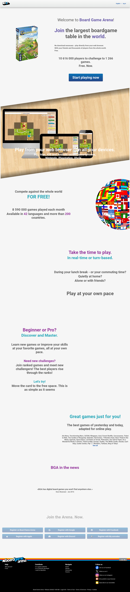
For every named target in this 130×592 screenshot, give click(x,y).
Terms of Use (71, 589)
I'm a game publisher (41, 566)
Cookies (94, 589)
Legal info (63, 589)
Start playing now (85, 77)
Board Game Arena (38, 589)
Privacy (89, 589)
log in (124, 3)
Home (67, 566)
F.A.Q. (6, 568)
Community (68, 570)
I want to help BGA (40, 570)
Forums (67, 572)
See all (95, 445)
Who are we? (8, 566)
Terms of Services (81, 589)
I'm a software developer (42, 568)
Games (67, 568)
